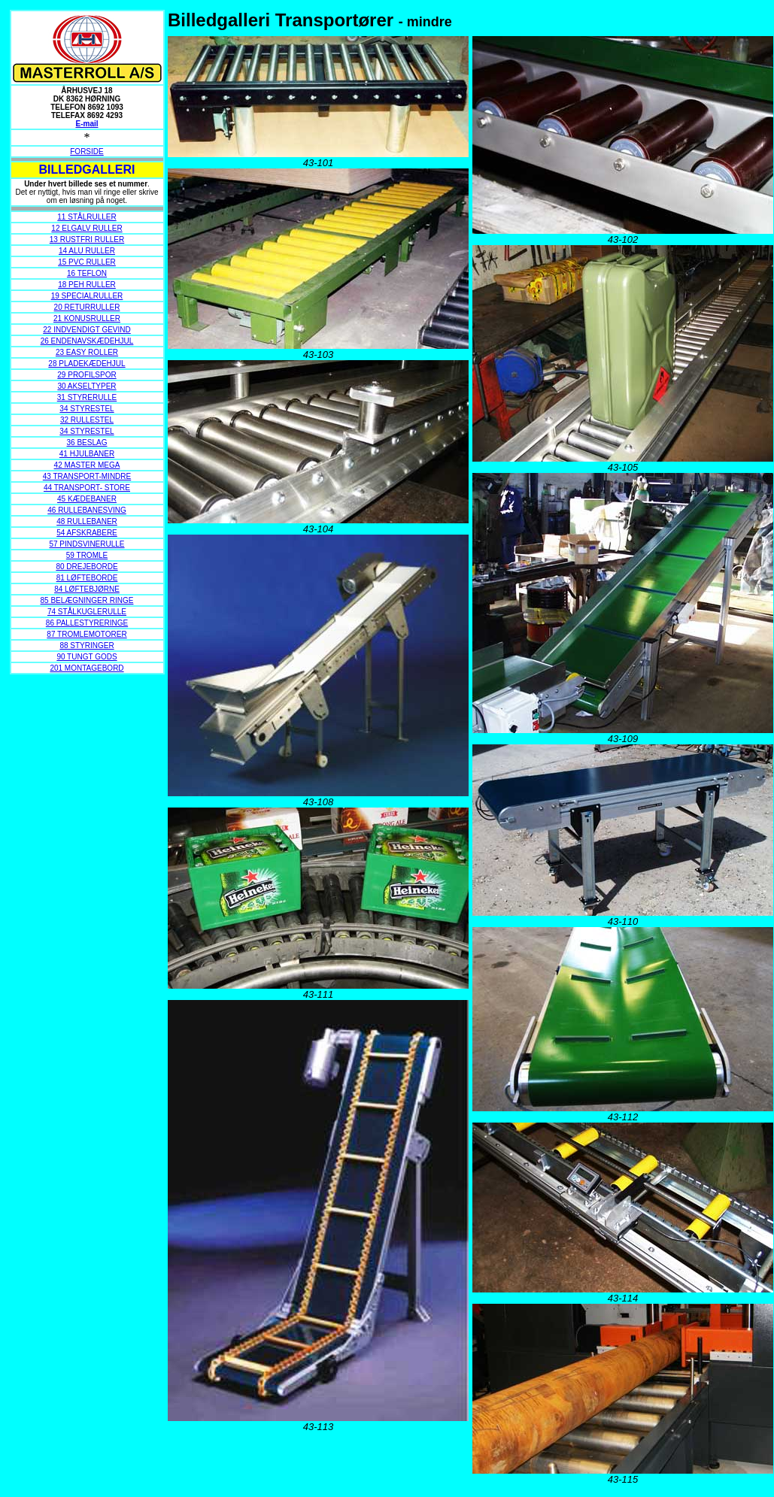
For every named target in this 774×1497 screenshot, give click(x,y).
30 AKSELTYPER (86, 386)
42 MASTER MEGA (87, 465)
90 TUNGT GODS (86, 657)
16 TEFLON (87, 273)
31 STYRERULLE (87, 397)
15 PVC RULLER (87, 262)
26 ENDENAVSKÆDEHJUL (87, 341)
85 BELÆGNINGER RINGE (87, 600)
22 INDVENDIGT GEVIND (87, 330)
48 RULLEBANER (86, 521)
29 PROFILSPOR (86, 375)
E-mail (86, 124)
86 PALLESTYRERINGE (87, 623)
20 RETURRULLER (87, 307)
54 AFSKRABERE (86, 533)
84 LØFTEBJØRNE (87, 589)
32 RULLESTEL (87, 420)
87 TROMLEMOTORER (86, 634)
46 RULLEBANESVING (86, 510)
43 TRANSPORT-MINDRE (87, 476)
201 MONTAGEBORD (86, 668)
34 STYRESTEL (86, 409)
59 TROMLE (87, 555)
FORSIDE (86, 151)
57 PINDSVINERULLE (86, 544)
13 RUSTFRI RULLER (87, 239)
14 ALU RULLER (87, 251)
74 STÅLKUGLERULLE (86, 612)
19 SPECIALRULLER (87, 296)
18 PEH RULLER (87, 284)
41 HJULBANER (86, 454)
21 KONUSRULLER (86, 318)
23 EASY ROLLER (87, 352)
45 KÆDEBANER (87, 499)
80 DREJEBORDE (86, 566)
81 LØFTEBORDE (87, 578)
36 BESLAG (87, 442)
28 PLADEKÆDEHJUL (86, 363)
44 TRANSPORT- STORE (87, 487)
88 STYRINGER (86, 645)
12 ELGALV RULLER (86, 228)
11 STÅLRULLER (86, 217)
